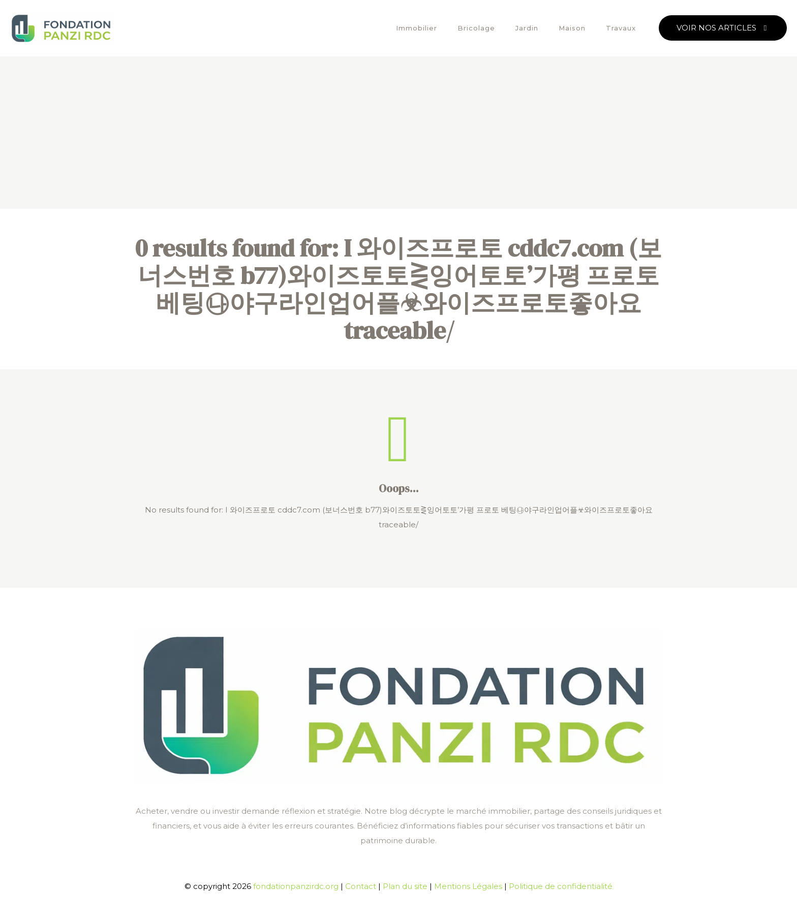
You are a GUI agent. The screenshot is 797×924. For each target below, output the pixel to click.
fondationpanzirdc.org (296, 886)
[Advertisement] (398, 132)
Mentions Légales (468, 886)
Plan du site (405, 886)
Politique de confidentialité (560, 886)
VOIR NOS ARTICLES (723, 28)
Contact (360, 886)
